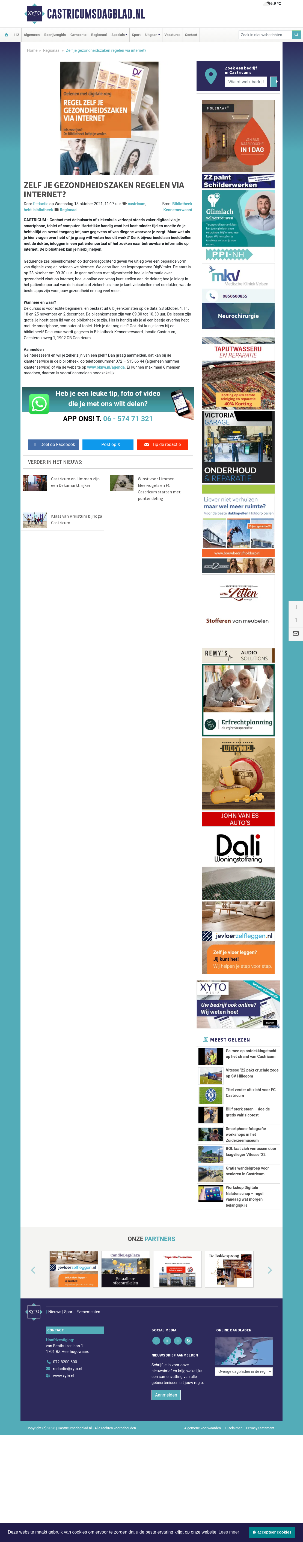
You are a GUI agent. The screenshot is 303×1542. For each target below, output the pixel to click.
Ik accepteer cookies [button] (272, 1532)
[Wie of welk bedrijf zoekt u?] (246, 82)
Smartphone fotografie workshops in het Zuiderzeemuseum (246, 1135)
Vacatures (172, 35)
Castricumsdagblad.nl (96, 14)
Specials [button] (118, 35)
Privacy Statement (260, 1421)
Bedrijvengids (55, 35)
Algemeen (32, 35)
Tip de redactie (162, 444)
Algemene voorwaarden (202, 1421)
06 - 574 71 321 (128, 419)
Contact (191, 35)
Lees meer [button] (228, 1532)
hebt (28, 210)
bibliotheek (43, 210)
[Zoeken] (297, 35)
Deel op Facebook (53, 444)
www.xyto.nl (63, 1368)
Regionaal (99, 35)
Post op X (108, 444)
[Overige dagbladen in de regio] (244, 1342)
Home (32, 50)
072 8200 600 (65, 1354)
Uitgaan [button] (151, 35)
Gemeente (78, 35)
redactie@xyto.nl (67, 1361)
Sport (136, 35)
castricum (136, 204)
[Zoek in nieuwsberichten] (265, 35)
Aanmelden (166, 1387)
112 (16, 35)
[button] (27, 1270)
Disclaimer (233, 1421)
